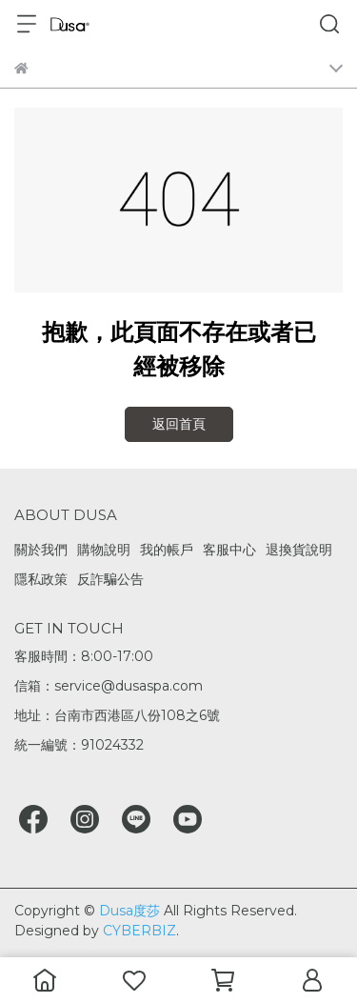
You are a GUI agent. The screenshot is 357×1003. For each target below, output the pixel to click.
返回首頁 (179, 423)
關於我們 (41, 549)
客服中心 (229, 549)
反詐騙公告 (110, 579)
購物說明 (103, 549)
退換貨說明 (299, 549)
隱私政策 (41, 579)
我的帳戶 (166, 549)
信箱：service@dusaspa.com (108, 685)
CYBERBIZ (139, 930)
